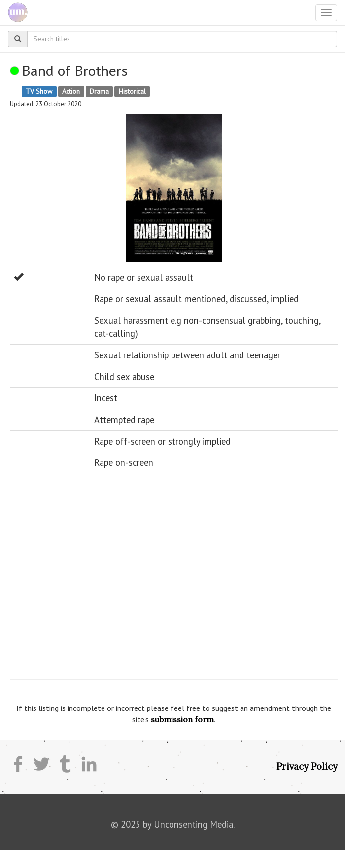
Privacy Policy (307, 766)
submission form (182, 719)
